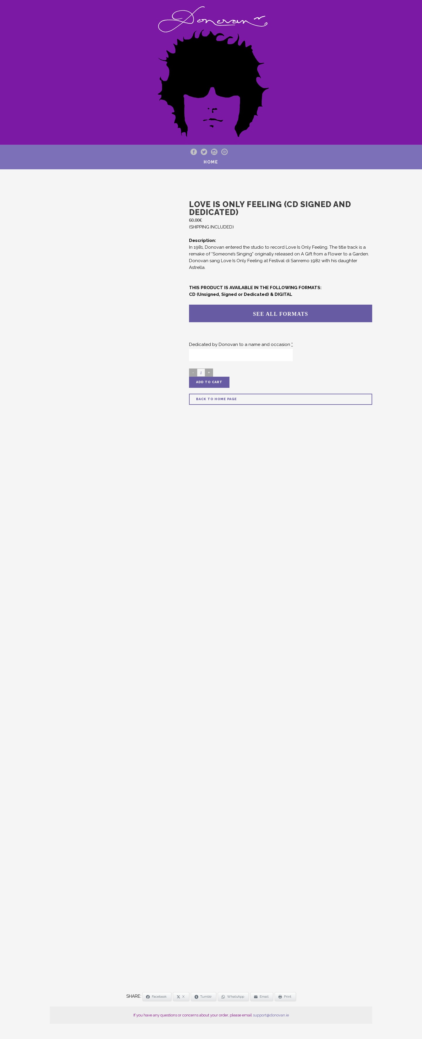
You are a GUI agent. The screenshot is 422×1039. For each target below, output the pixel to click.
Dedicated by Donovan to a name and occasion (241, 344)
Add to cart (209, 382)
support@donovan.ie (271, 1015)
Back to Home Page (216, 399)
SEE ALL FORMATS (280, 314)
